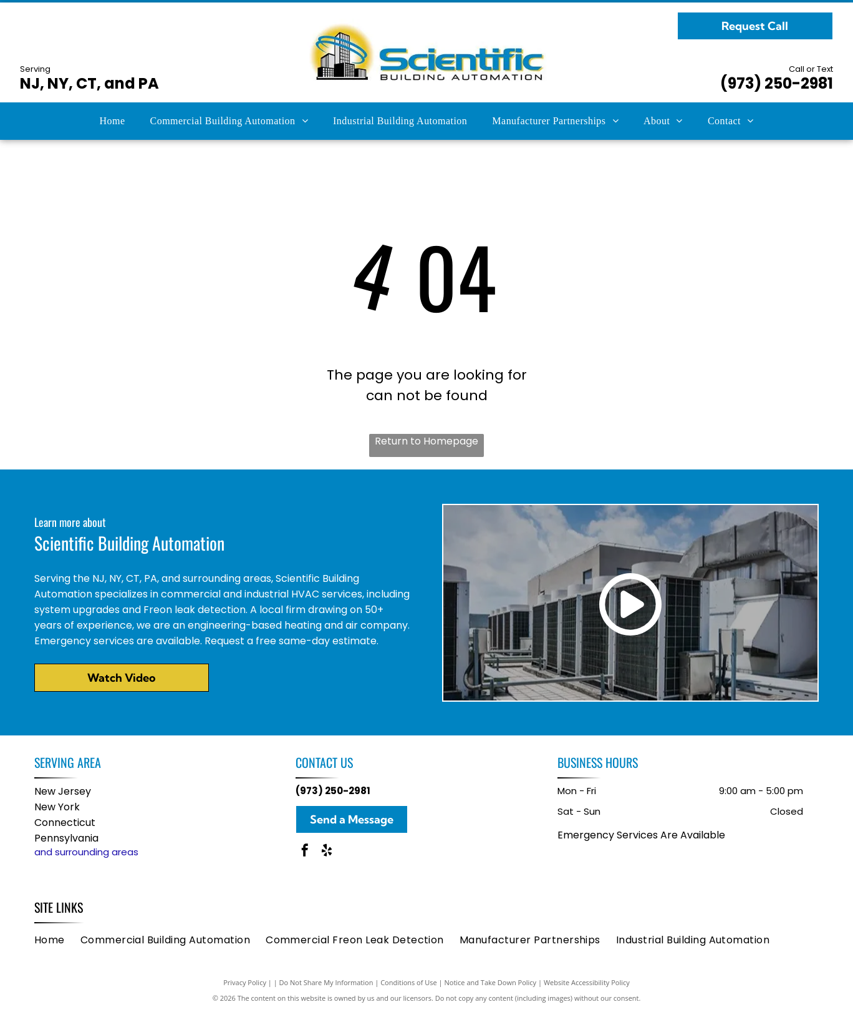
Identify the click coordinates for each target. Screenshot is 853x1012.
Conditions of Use (408, 982)
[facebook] (305, 852)
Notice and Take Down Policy (491, 982)
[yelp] (326, 852)
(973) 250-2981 (776, 83)
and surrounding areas (86, 851)
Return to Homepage (426, 441)
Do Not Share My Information (326, 982)
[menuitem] (112, 121)
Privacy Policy (244, 982)
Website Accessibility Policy (587, 982)
